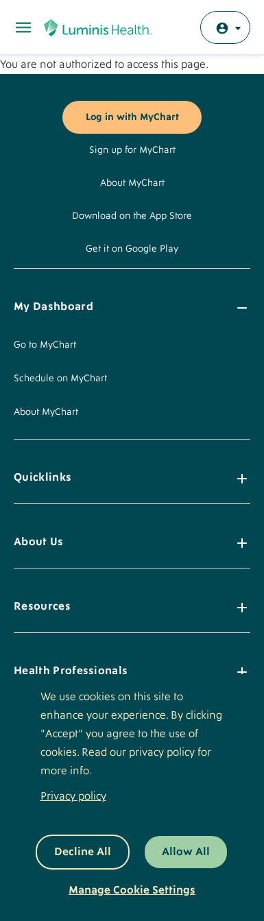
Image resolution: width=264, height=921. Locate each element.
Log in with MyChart (132, 117)
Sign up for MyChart (132, 150)
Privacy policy (73, 796)
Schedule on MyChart (60, 378)
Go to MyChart (45, 344)
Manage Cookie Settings (132, 890)
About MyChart (132, 183)
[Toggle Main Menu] (23, 27)
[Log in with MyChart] (225, 27)
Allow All (186, 852)
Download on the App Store (132, 216)
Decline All (82, 852)
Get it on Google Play (132, 248)
